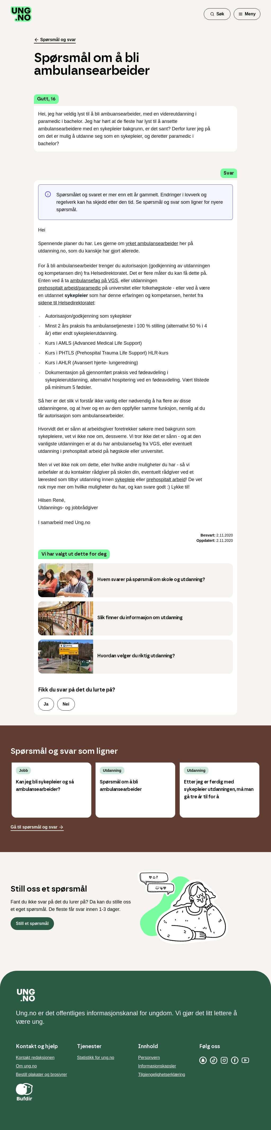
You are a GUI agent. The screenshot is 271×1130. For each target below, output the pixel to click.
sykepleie (125, 479)
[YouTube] (245, 1060)
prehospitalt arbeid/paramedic (69, 288)
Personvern (149, 1057)
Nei (66, 704)
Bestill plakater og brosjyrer (41, 1074)
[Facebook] (234, 1060)
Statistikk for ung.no (95, 1057)
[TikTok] (213, 1060)
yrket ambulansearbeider (152, 243)
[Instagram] (224, 1060)
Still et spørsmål (32, 923)
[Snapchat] (203, 1060)
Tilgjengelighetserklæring (161, 1074)
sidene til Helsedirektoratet (66, 302)
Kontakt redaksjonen (35, 1057)
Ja (46, 704)
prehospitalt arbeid (166, 479)
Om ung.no (26, 1066)
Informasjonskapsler (157, 1066)
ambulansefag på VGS (94, 280)
